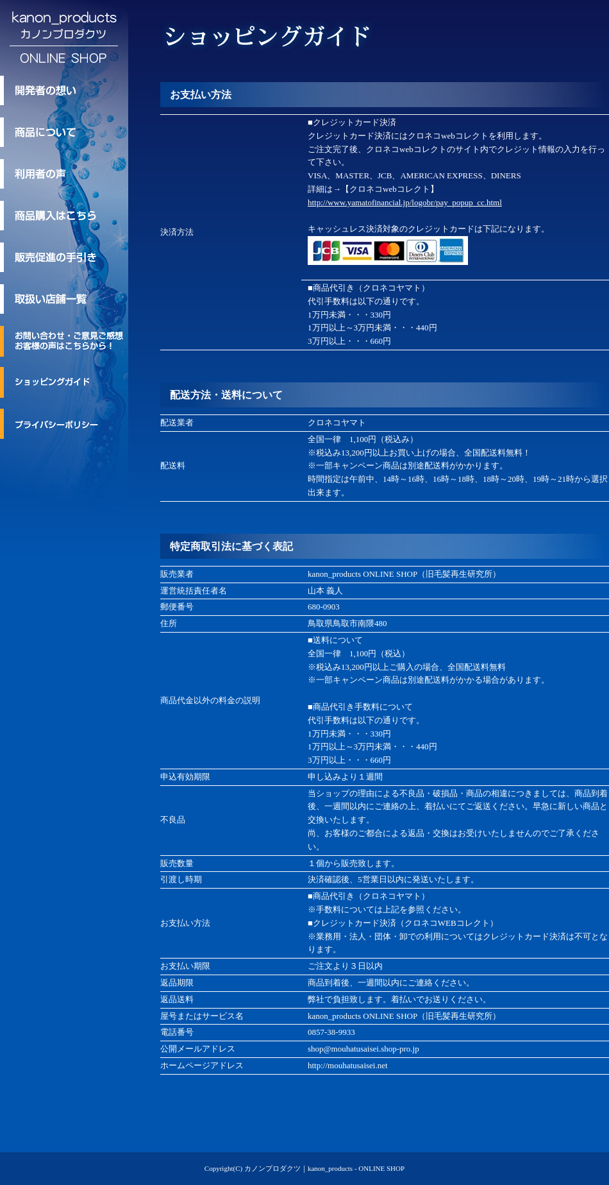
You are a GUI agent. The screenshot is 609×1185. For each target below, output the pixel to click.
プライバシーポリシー (64, 423)
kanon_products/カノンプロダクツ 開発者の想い (64, 90)
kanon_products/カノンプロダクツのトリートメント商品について (64, 132)
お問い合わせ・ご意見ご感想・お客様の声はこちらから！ (64, 341)
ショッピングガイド (64, 382)
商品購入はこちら (64, 215)
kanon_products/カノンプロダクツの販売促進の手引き (64, 257)
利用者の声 (64, 174)
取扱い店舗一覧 (64, 299)
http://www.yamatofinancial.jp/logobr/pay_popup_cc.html (405, 202)
